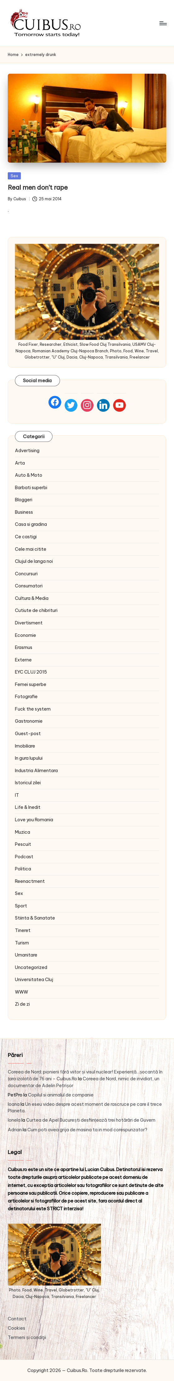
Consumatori (29, 586)
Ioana (14, 1104)
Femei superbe (30, 684)
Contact (17, 1319)
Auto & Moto (28, 475)
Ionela (14, 1120)
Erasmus (23, 647)
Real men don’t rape (38, 187)
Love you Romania (34, 820)
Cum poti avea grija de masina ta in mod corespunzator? (87, 1130)
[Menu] (162, 23)
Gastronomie (29, 721)
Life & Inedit (27, 807)
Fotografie (26, 696)
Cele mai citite (30, 549)
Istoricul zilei (28, 783)
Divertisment (29, 623)
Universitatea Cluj (34, 979)
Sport (21, 906)
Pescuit (23, 844)
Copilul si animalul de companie (61, 1095)
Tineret (22, 930)
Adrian (15, 1130)
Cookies (16, 1328)
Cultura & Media (31, 598)
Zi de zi (22, 1004)
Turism (22, 943)
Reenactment (30, 881)
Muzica (22, 832)
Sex (14, 175)
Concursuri (26, 574)
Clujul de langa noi (34, 561)
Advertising (27, 450)
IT (17, 795)
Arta (20, 463)
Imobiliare (25, 746)
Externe (23, 660)
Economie (25, 635)
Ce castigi (26, 537)
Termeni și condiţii (27, 1337)
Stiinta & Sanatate (35, 918)
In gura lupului (29, 758)
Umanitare (26, 955)
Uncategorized (31, 967)
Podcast (24, 857)
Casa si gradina (31, 524)
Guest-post (28, 733)
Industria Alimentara (36, 770)
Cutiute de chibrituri (36, 610)
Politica (23, 869)
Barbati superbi (31, 487)
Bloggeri (23, 500)
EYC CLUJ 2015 (31, 672)
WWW (21, 992)
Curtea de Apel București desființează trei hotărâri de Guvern (90, 1120)
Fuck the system (33, 709)
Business (24, 512)
